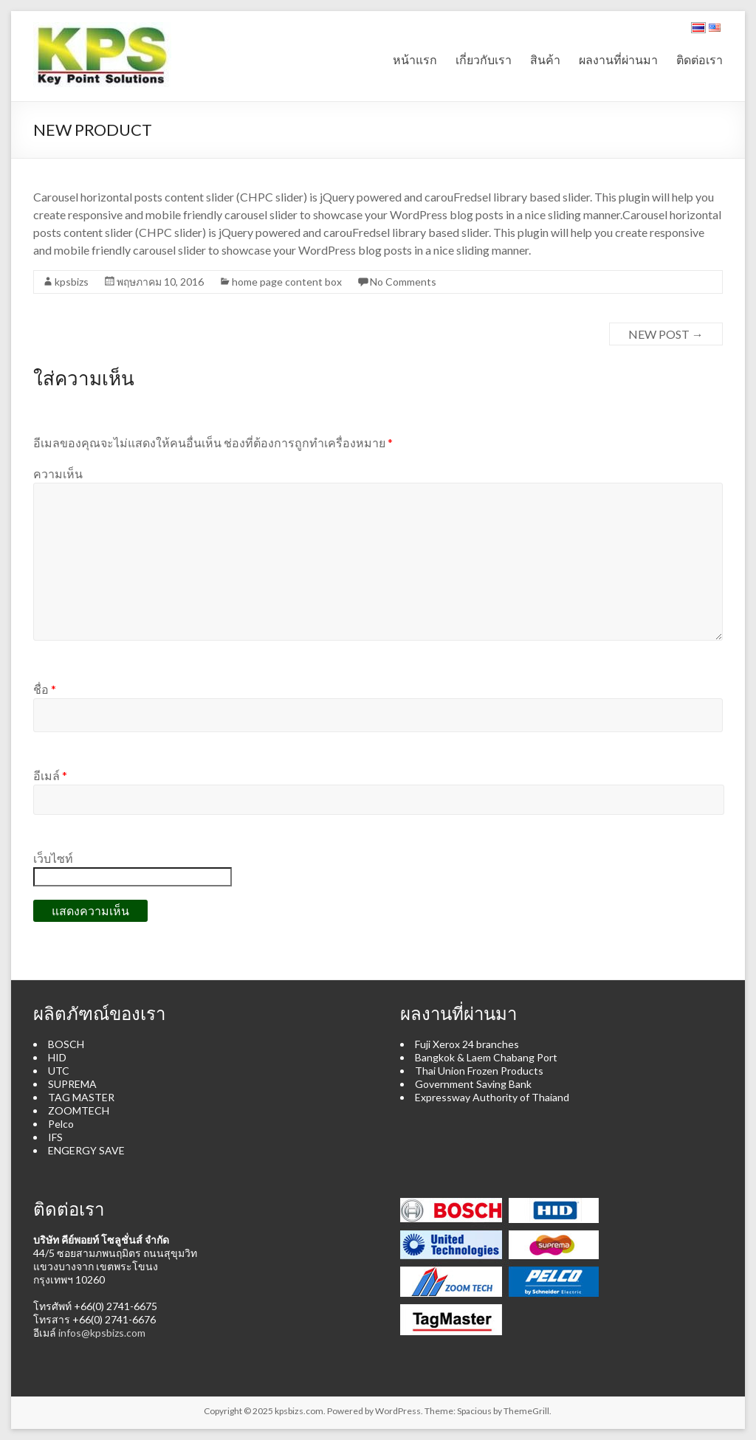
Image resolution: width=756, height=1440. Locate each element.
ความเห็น (58, 473)
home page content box (287, 281)
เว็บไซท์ (53, 858)
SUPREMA (72, 1084)
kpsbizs (72, 281)
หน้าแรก (415, 59)
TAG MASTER (81, 1097)
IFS (55, 1137)
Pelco (61, 1123)
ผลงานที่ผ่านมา (618, 59)
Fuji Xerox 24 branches (467, 1044)
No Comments (403, 281)
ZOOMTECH (78, 1110)
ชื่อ (44, 689)
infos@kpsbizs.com (101, 1332)
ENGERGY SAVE (86, 1150)
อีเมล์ (50, 775)
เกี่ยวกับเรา (484, 59)
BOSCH (66, 1044)
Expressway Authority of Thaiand (492, 1097)
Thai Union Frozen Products (479, 1070)
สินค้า (545, 59)
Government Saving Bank (473, 1084)
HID (57, 1057)
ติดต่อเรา (699, 59)
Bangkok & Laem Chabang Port (486, 1057)
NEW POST (666, 334)
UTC (58, 1070)
